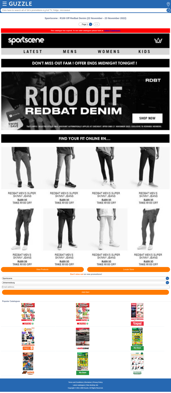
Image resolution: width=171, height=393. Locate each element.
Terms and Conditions (75, 382)
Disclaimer (88, 382)
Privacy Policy (98, 382)
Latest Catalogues (112, 31)
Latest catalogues (79, 385)
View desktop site (92, 385)
